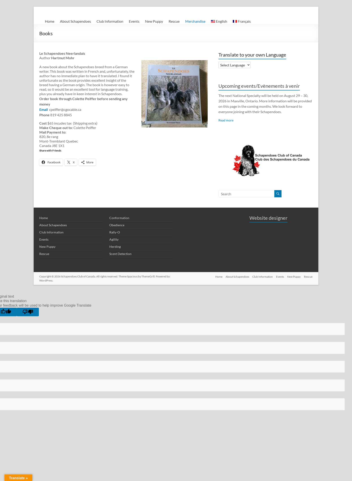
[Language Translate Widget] (234, 65)
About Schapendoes (75, 21)
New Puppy (154, 21)
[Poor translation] (28, 312)
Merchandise (195, 21)
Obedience (116, 225)
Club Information (110, 21)
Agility (114, 239)
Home (49, 21)
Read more (225, 120)
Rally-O (114, 232)
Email (43, 109)
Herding (115, 246)
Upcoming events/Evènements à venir (259, 86)
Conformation (119, 218)
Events (134, 21)
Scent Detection (120, 254)
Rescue (174, 21)
